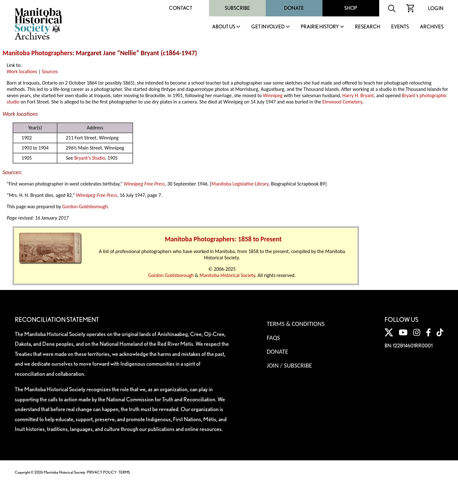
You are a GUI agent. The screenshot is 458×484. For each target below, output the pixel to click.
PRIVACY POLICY (102, 472)
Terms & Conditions (295, 324)
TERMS (124, 472)
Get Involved (268, 27)
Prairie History (320, 27)
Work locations (22, 71)
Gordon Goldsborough (85, 207)
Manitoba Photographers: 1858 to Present (223, 239)
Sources (50, 71)
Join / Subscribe (289, 365)
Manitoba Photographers (37, 53)
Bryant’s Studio (89, 158)
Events (400, 27)
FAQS (273, 337)
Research (367, 27)
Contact (180, 8)
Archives (432, 27)
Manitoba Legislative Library (240, 184)
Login (436, 8)
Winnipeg (272, 95)
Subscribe (237, 8)
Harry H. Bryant (358, 95)
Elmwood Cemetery (342, 102)
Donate (294, 8)
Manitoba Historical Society (227, 275)
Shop (350, 8)
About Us (223, 27)
